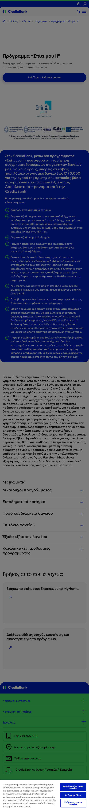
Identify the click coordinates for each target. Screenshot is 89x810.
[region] (44, 795)
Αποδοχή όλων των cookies (73, 787)
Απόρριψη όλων (73, 795)
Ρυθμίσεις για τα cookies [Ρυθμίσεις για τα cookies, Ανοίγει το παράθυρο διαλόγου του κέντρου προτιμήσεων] (73, 803)
